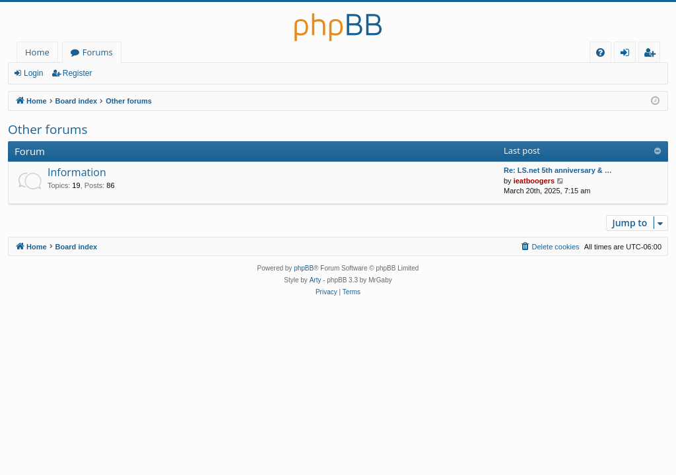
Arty (315, 280)
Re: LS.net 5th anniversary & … (558, 170)
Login (33, 73)
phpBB (304, 268)
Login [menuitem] (627, 54)
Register (77, 73)
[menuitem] (600, 52)
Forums (98, 52)
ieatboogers (534, 181)
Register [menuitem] (652, 54)
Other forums (47, 129)
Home (37, 52)
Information (77, 172)
